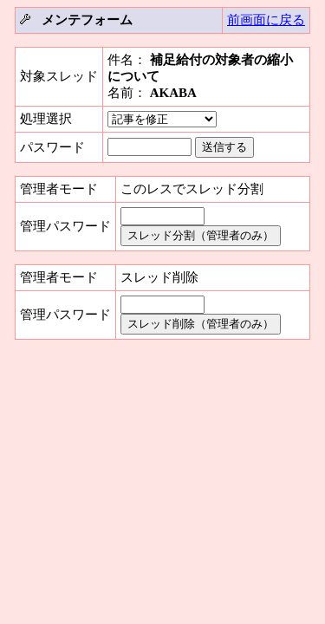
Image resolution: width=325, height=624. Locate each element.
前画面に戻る (266, 20)
